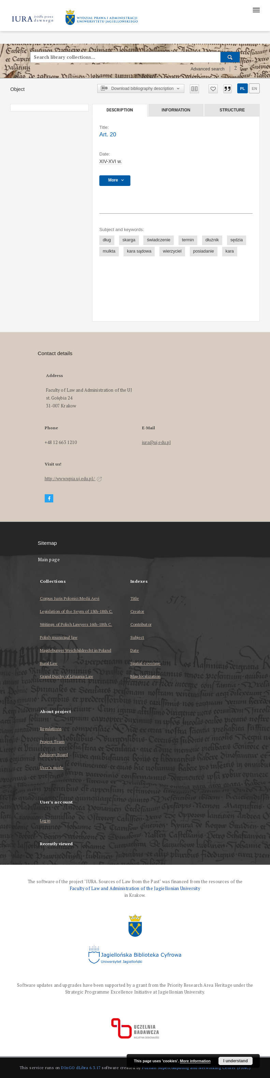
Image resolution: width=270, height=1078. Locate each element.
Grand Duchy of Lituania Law (66, 676)
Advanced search (207, 69)
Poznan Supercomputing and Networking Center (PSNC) (196, 1067)
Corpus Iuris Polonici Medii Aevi (70, 598)
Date (134, 650)
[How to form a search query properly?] (235, 69)
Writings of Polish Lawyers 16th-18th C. (76, 624)
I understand (235, 1061)
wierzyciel (172, 251)
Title (134, 598)
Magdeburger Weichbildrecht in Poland (75, 650)
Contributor (141, 624)
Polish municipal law (58, 637)
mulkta (109, 251)
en (254, 88)
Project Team (52, 741)
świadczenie (158, 240)
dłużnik (212, 240)
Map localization (145, 676)
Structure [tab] (232, 110)
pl (242, 88)
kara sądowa (139, 251)
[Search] (230, 57)
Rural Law (49, 663)
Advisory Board (54, 754)
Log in (45, 821)
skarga (129, 240)
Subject (137, 637)
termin (188, 240)
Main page (49, 560)
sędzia (236, 240)
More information (195, 1061)
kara (230, 251)
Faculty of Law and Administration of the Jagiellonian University (135, 888)
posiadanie (203, 251)
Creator (137, 611)
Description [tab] (119, 110)
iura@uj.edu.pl (156, 442)
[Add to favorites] (213, 88)
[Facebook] (49, 498)
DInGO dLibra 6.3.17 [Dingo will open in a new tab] (81, 1067)
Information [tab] (176, 110)
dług (107, 240)
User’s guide (51, 767)
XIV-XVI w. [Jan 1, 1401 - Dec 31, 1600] (110, 161)
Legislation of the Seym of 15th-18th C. (76, 611)
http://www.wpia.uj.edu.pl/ (73, 479)
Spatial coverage (145, 663)
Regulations (51, 728)
